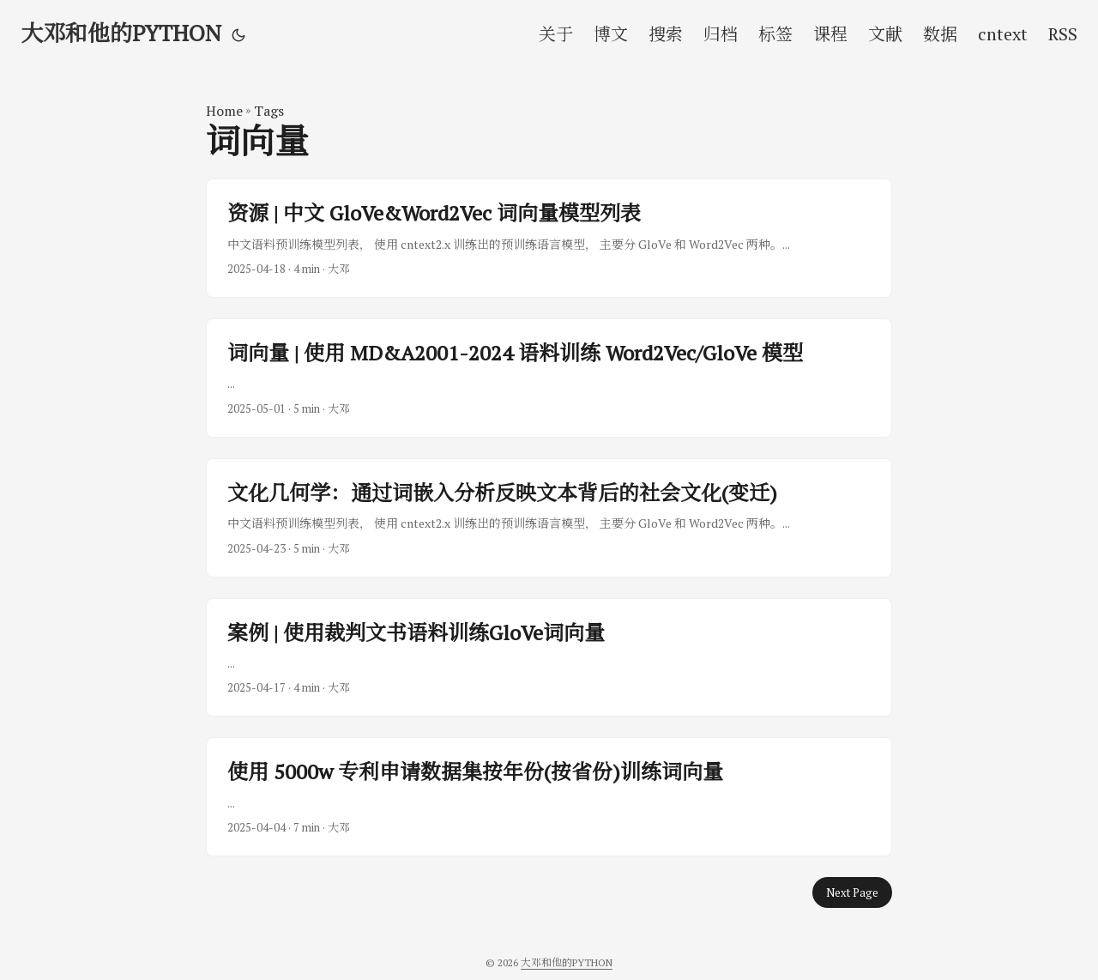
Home (224, 110)
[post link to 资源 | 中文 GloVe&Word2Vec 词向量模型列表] (549, 238)
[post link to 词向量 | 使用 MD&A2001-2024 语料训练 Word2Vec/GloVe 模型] (549, 378)
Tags (269, 110)
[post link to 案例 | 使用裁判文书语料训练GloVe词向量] (549, 658)
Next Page (852, 892)
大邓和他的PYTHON (121, 32)
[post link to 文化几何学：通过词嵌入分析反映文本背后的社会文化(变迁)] (549, 518)
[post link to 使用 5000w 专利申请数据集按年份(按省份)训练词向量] (549, 797)
